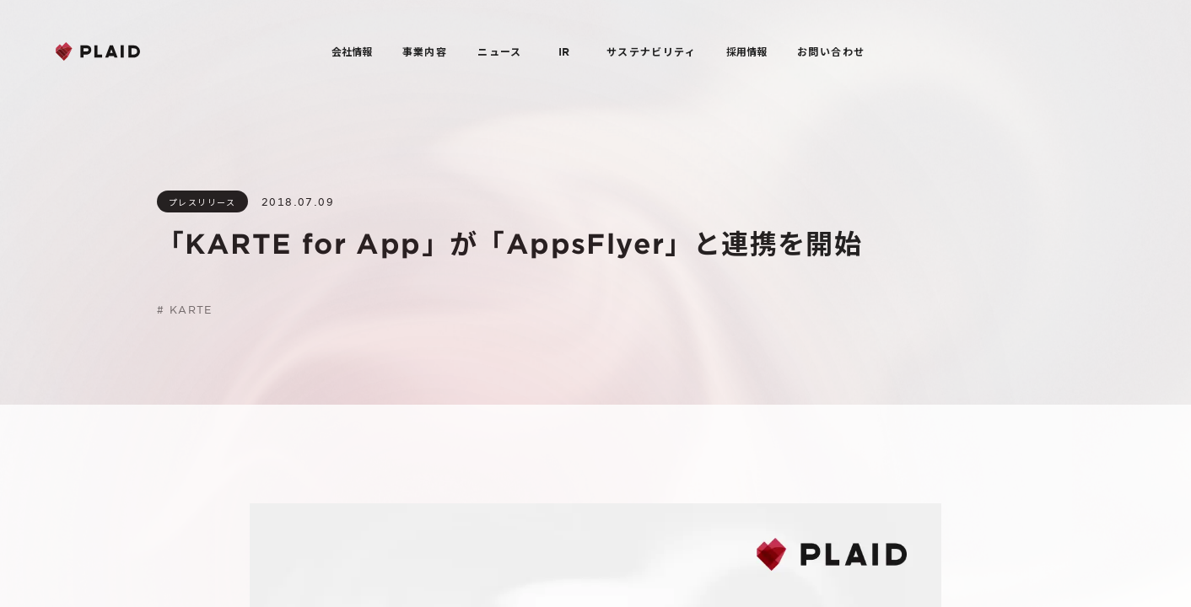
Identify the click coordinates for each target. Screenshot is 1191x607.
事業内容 (425, 51)
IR (563, 51)
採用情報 (746, 51)
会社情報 (351, 51)
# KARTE (185, 309)
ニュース (499, 51)
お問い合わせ (831, 51)
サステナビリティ (651, 51)
